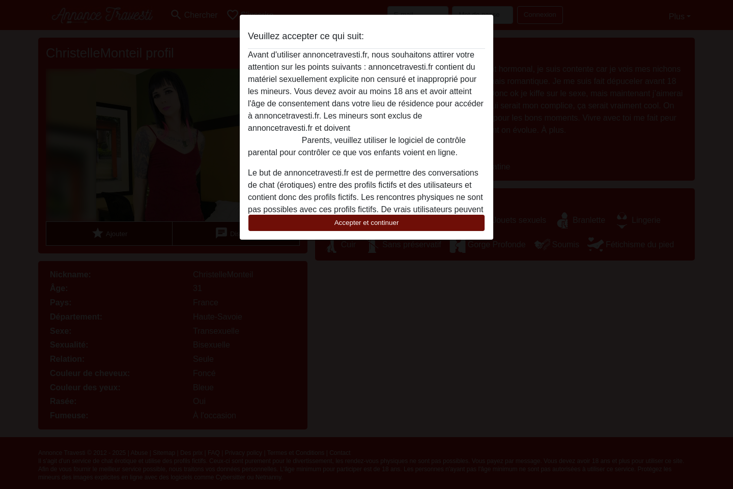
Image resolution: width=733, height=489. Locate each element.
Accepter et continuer (366, 222)
